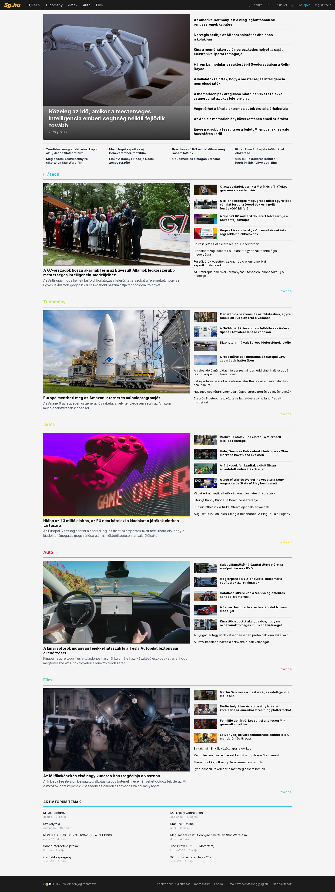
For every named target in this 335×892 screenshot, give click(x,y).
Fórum (218, 884)
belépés (305, 5)
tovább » (286, 291)
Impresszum (202, 884)
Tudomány (54, 5)
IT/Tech (33, 5)
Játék (72, 5)
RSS (269, 5)
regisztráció (323, 5)
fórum (258, 5)
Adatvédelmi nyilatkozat (173, 884)
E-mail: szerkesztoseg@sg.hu (247, 884)
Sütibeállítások (281, 884)
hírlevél (282, 5)
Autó (86, 5)
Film (99, 5)
